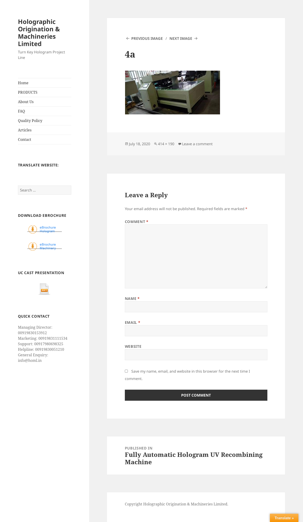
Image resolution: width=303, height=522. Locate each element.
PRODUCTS (27, 92)
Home (23, 82)
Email (132, 322)
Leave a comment (197, 143)
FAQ (21, 111)
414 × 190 (166, 143)
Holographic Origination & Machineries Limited (39, 32)
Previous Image (147, 38)
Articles (24, 130)
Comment (137, 221)
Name (132, 298)
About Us (26, 101)
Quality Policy (30, 120)
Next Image (180, 38)
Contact (24, 139)
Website (133, 346)
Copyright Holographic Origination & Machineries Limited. (176, 504)
